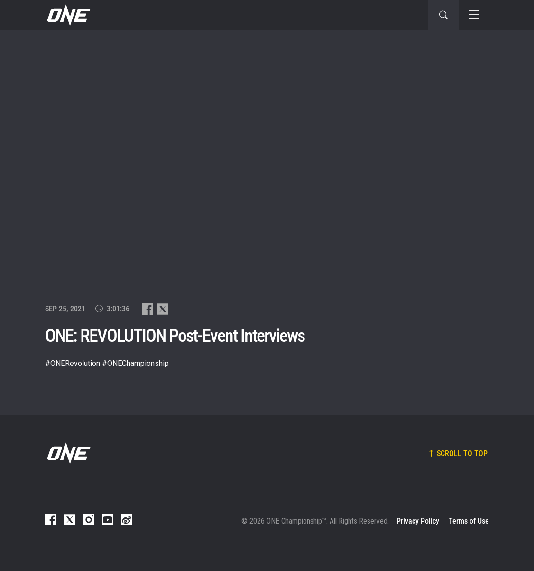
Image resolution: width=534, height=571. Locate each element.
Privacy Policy (417, 520)
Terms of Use (469, 520)
